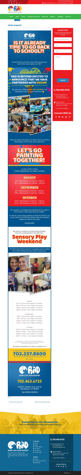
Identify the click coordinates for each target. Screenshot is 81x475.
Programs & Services (34, 16)
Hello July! (15, 402)
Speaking (60, 16)
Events (23, 16)
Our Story (37, 448)
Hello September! (42, 402)
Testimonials (38, 452)
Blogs (36, 445)
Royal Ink (71, 473)
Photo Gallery (38, 447)
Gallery (52, 16)
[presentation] (63, 73)
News (17, 16)
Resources (45, 16)
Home (11, 16)
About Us (68, 16)
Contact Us (38, 450)
